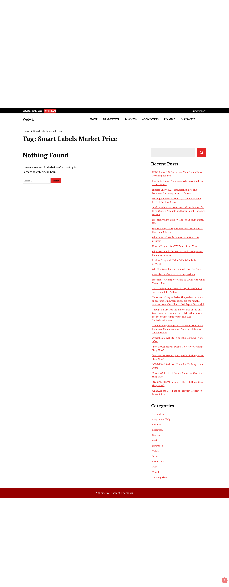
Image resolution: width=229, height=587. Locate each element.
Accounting (150, 119)
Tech (154, 466)
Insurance (188, 119)
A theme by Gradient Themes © (114, 493)
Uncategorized (159, 477)
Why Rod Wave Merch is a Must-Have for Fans (176, 269)
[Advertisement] (88, 20)
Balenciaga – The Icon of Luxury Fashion (173, 274)
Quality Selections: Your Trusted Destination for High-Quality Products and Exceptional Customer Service (178, 211)
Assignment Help (161, 419)
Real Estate (111, 119)
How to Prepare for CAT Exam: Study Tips (174, 246)
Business (131, 119)
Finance (169, 119)
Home (94, 119)
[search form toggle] (203, 119)
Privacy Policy (198, 110)
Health (155, 440)
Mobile (155, 451)
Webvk (28, 119)
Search (201, 152)
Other (155, 456)
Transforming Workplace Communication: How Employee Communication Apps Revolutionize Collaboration (177, 329)
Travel (155, 472)
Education (157, 429)
